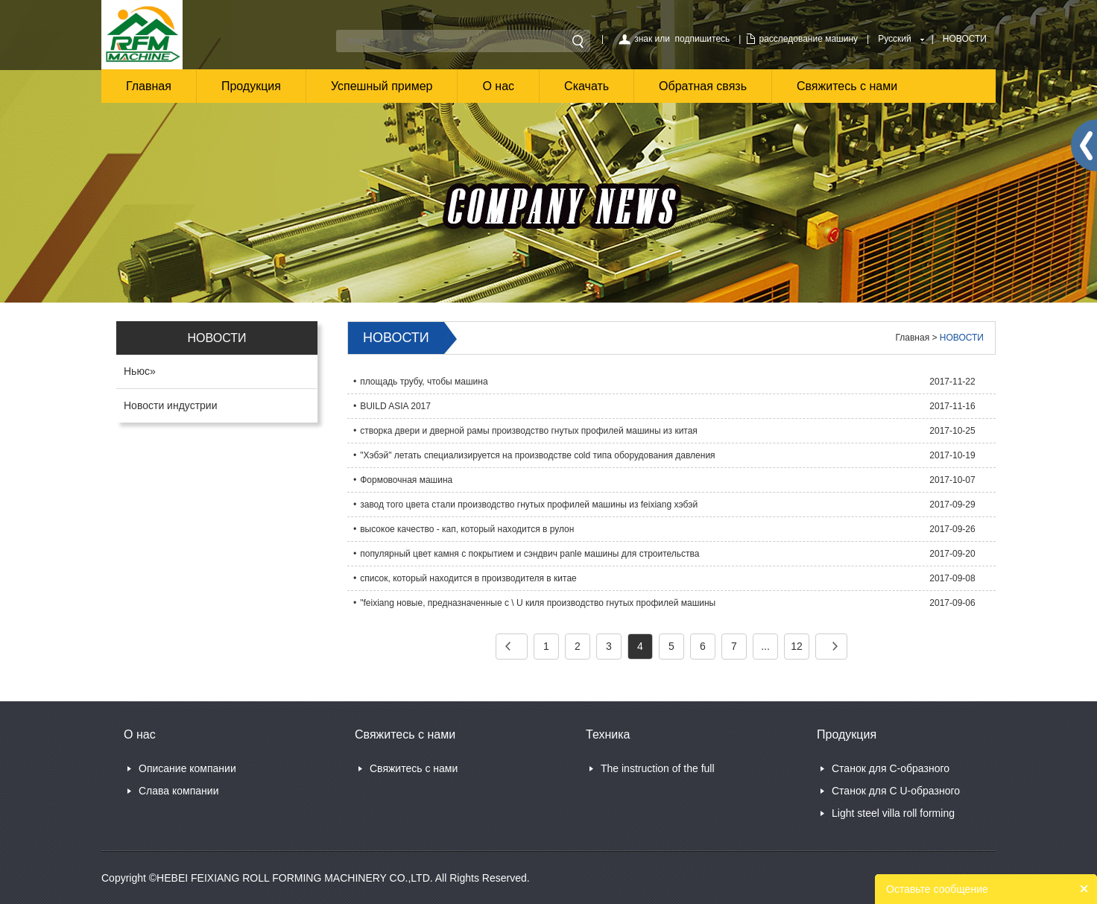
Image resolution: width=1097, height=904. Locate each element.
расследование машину (808, 39)
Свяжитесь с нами (847, 86)
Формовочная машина (406, 480)
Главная (148, 86)
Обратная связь (703, 86)
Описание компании (187, 768)
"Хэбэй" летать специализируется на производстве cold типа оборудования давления (537, 455)
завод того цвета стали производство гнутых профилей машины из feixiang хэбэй (529, 504)
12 (797, 646)
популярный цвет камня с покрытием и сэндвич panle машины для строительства (529, 554)
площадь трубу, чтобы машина (423, 381)
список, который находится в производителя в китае (468, 578)
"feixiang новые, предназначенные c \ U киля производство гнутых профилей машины (537, 603)
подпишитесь (702, 39)
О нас (498, 86)
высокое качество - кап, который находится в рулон (467, 529)
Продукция (251, 86)
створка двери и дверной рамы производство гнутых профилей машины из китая (529, 431)
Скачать (586, 86)
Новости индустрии (171, 405)
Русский (894, 39)
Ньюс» (140, 371)
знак (643, 39)
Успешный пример (382, 86)
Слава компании (178, 791)
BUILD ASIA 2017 (395, 406)
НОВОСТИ (965, 39)
